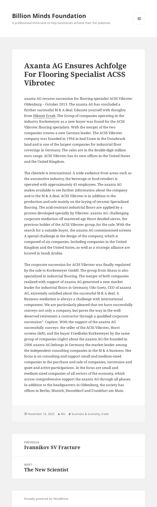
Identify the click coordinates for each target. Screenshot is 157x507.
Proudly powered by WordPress (46, 499)
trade (105, 414)
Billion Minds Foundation (49, 16)
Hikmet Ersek (44, 115)
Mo (63, 414)
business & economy (86, 414)
